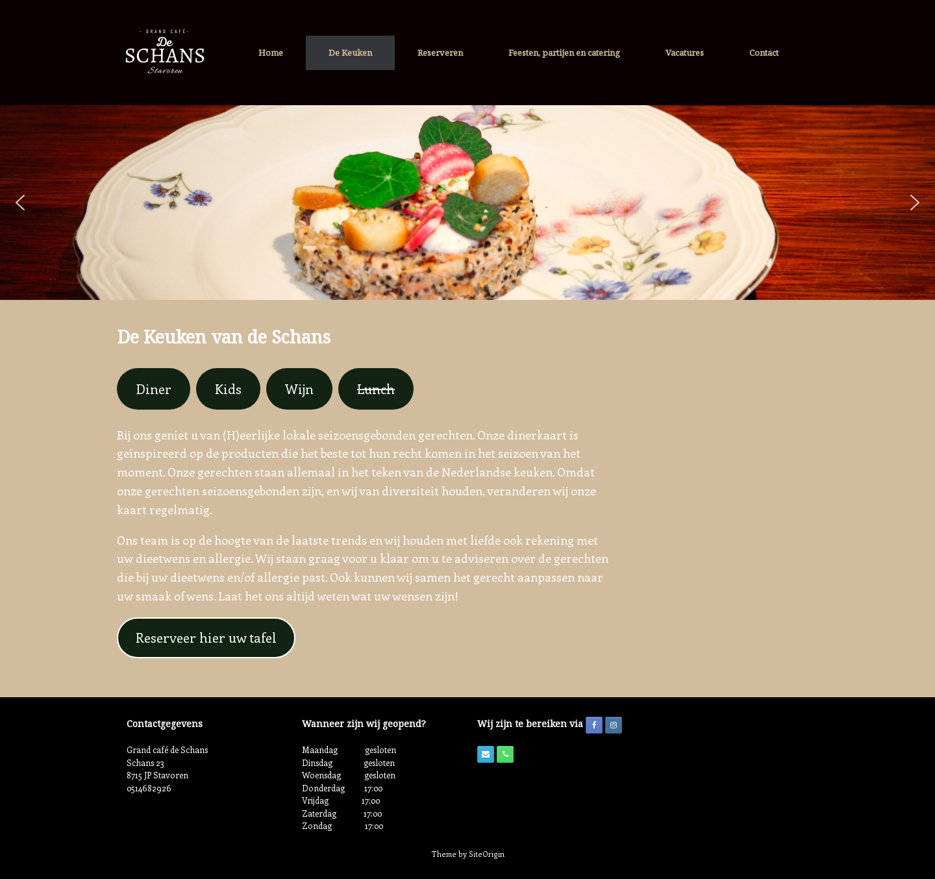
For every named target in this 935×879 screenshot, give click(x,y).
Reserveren (440, 52)
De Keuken (350, 52)
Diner (153, 388)
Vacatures (685, 52)
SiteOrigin (487, 854)
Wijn (299, 388)
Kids (228, 388)
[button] (20, 202)
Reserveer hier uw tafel (206, 637)
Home (270, 52)
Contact (764, 52)
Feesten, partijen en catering (564, 52)
